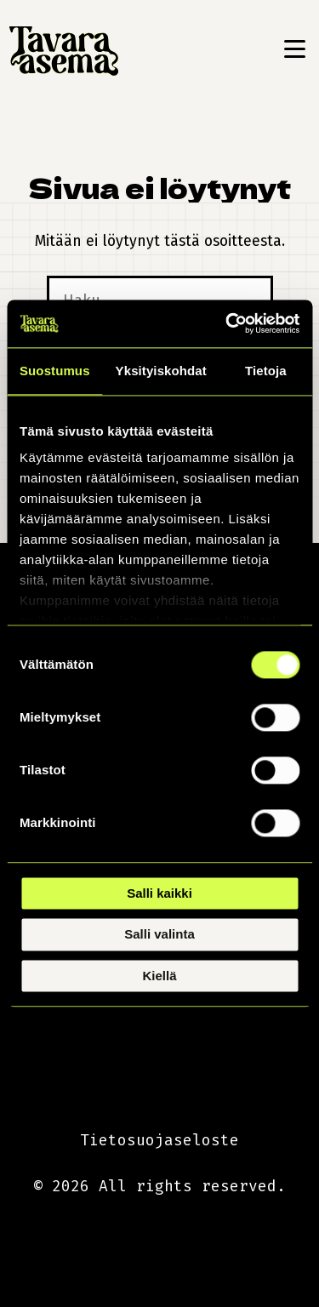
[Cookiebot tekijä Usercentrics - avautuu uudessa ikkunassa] (227, 323)
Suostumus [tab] (55, 370)
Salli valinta (159, 934)
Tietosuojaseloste (159, 1140)
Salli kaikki (159, 893)
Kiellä (159, 975)
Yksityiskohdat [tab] (161, 370)
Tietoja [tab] (266, 370)
